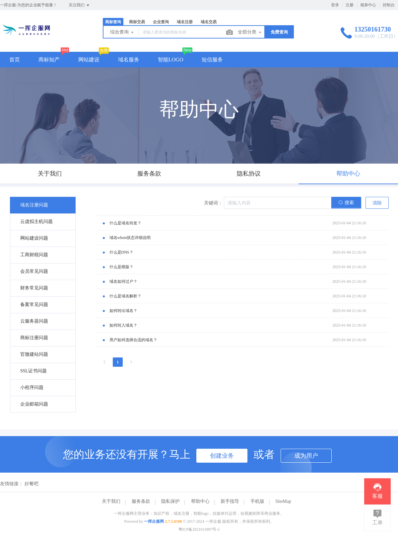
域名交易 (209, 22)
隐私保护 (170, 501)
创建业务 (222, 455)
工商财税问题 (34, 254)
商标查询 (113, 22)
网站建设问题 (34, 238)
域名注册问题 (34, 204)
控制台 (389, 5)
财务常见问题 (34, 287)
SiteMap (283, 501)
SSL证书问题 (33, 370)
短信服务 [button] (212, 59)
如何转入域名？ (123, 325)
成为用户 (306, 455)
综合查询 (122, 33)
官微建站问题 (34, 354)
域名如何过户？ (123, 281)
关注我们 (79, 5)
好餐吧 (31, 483)
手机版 (257, 501)
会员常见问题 (34, 271)
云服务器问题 (34, 321)
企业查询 (161, 22)
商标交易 (137, 22)
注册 (350, 5)
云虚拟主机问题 (36, 221)
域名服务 (128, 59)
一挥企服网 (154, 521)
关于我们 (111, 501)
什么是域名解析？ (125, 296)
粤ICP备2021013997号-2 (199, 529)
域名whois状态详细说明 (130, 237)
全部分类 (250, 33)
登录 (335, 5)
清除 (377, 202)
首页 (14, 59)
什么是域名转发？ (125, 223)
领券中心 (368, 5)
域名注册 (185, 22)
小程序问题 (31, 387)
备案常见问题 (34, 304)
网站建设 (89, 59)
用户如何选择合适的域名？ (133, 340)
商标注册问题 (34, 337)
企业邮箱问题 (34, 404)
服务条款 (141, 501)
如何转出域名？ (123, 310)
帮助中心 (200, 501)
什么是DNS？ (121, 252)
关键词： (213, 202)
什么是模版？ (121, 267)
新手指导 (230, 501)
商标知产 (49, 59)
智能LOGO (170, 59)
